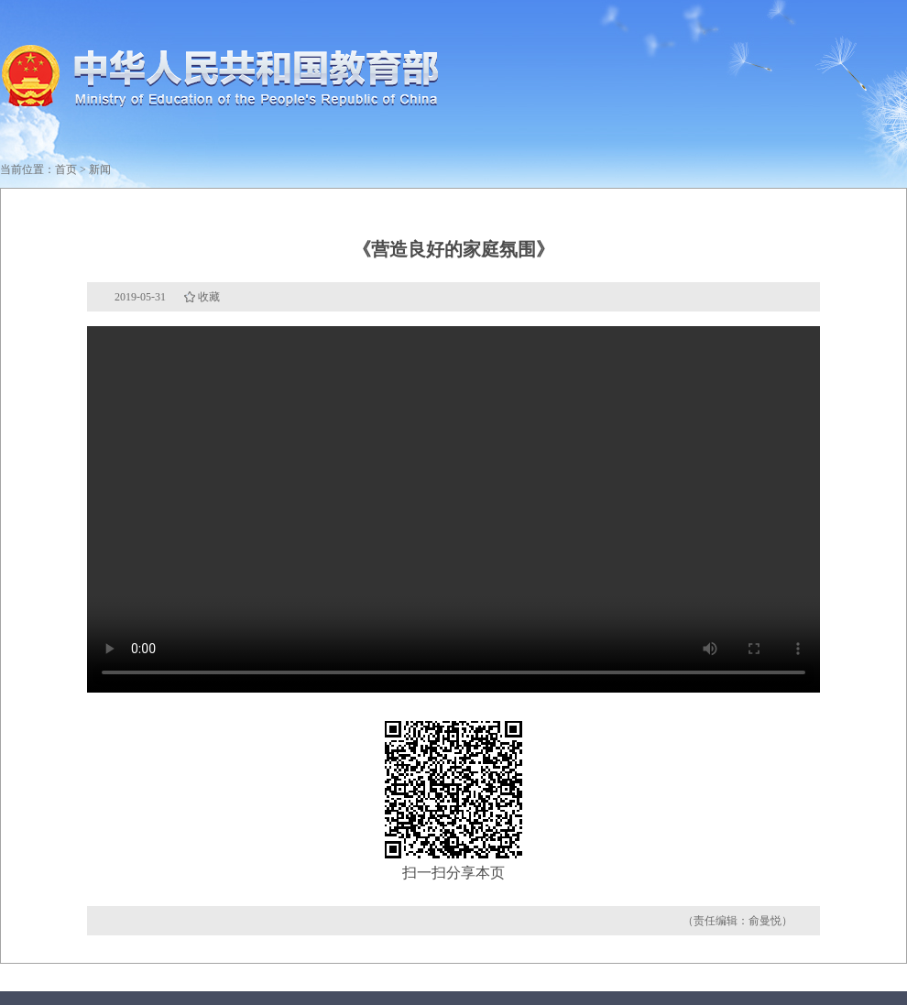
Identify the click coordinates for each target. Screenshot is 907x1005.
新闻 (100, 169)
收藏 (209, 296)
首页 (66, 169)
